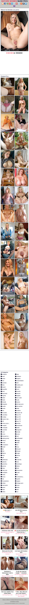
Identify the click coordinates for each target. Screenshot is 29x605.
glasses (3, 461)
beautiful (4, 389)
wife (17, 489)
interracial (4, 485)
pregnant (18, 429)
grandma (4, 464)
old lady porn (19, 404)
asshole (3, 382)
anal (3, 376)
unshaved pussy (20, 476)
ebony (3, 440)
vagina (17, 481)
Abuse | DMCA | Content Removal (10, 599)
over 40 (18, 414)
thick (17, 468)
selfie (17, 442)
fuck (2, 455)
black (3, 400)
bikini (3, 397)
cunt (3, 432)
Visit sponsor (19, 53)
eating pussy (5, 438)
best (3, 391)
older (17, 408)
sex (16, 444)
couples (3, 425)
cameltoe (4, 414)
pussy (17, 434)
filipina (3, 453)
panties (17, 423)
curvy (3, 434)
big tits (3, 395)
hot (2, 479)
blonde (3, 402)
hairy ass (4, 470)
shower (17, 451)
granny (3, 466)
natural (17, 393)
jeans (3, 487)
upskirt (17, 479)
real (17, 436)
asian (3, 378)
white (17, 487)
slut (16, 457)
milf (16, 382)
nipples (17, 395)
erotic (3, 442)
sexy (17, 447)
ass (2, 380)
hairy (3, 468)
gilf (2, 457)
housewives (5, 481)
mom (17, 389)
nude (17, 400)
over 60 (18, 419)
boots (3, 408)
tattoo (17, 466)
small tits (18, 459)
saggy (17, 440)
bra (2, 410)
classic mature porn (7, 419)
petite (17, 427)
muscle (17, 391)
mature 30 (18, 412)
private (17, 432)
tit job (17, 472)
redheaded (18, 438)
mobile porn (19, 385)
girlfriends (4, 459)
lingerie (17, 378)
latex (3, 489)
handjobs (4, 472)
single (17, 453)
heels (3, 474)
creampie (4, 427)
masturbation (19, 380)
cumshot (4, 429)
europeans (4, 444)
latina (3, 491)
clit (2, 421)
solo (17, 461)
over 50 (18, 417)
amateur (4, 374)
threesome (18, 470)
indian (3, 483)
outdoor (18, 410)
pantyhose (18, 425)
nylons (17, 402)
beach (3, 387)
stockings (18, 464)
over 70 (18, 421)
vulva (17, 485)
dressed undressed (7, 436)
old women (19, 406)
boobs (3, 406)
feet (2, 451)
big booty (4, 393)
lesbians (18, 376)
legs (17, 374)
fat (2, 449)
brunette (4, 412)
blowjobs (4, 404)
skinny (17, 455)
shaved (17, 449)
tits (16, 474)
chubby (3, 417)
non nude (18, 397)
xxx (16, 491)
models (17, 387)
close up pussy (5, 423)
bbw (2, 385)
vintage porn (19, 483)
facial (3, 447)
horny (3, 476)
